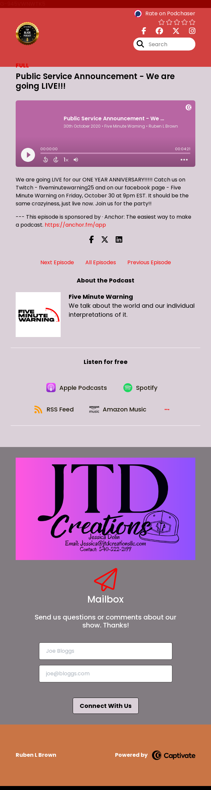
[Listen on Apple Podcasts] (76, 388)
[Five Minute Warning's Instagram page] (188, 32)
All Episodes (100, 262)
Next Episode (57, 262)
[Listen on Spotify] (142, 389)
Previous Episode (149, 262)
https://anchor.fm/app (75, 225)
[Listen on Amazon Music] (119, 412)
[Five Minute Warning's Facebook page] (144, 32)
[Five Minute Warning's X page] (172, 32)
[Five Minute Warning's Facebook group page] (155, 32)
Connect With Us (106, 710)
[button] (169, 413)
